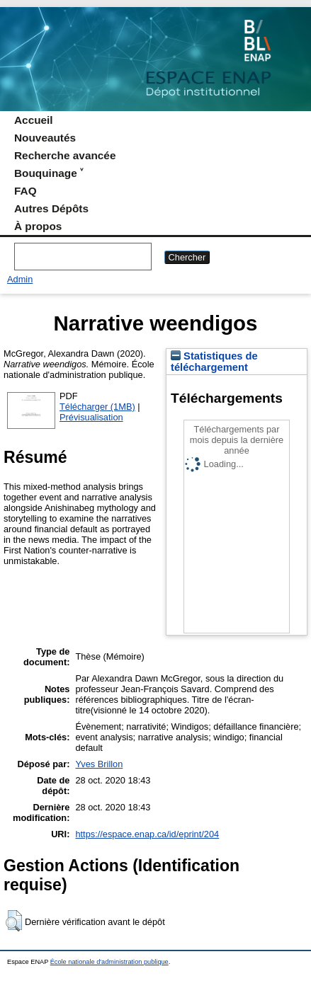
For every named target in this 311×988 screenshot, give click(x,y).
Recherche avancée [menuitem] (64, 155)
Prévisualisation (91, 417)
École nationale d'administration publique (109, 961)
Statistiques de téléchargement (214, 361)
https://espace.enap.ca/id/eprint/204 (147, 834)
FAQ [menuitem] (25, 191)
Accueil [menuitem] (33, 120)
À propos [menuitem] (38, 226)
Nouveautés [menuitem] (45, 138)
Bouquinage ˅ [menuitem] (48, 173)
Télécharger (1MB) (97, 406)
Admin (20, 279)
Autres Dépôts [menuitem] (51, 208)
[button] (14, 920)
